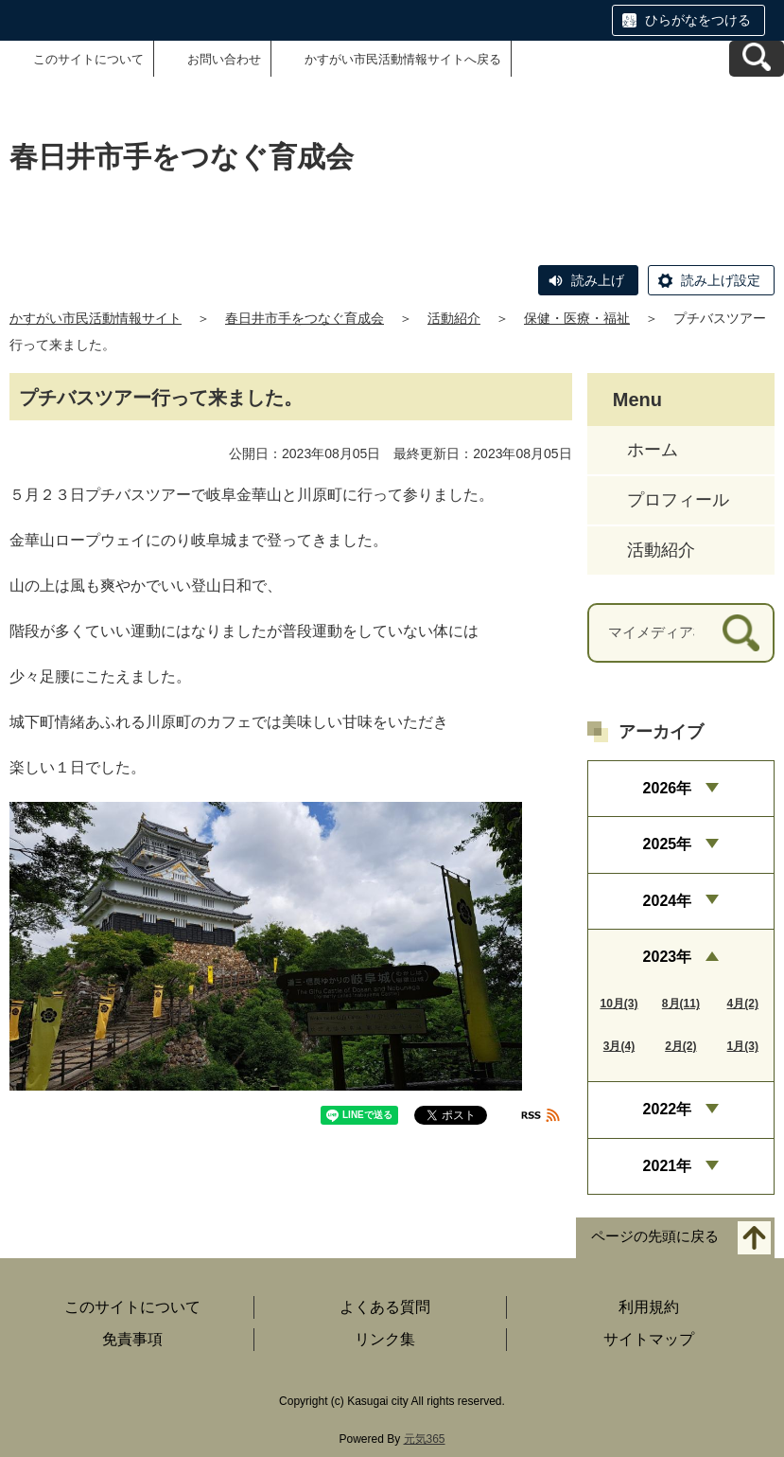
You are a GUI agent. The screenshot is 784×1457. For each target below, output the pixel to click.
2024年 (667, 901)
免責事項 (132, 1339)
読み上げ (597, 280)
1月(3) (742, 1046)
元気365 (424, 1439)
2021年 (667, 1166)
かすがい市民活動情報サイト (95, 318)
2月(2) (680, 1046)
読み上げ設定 (720, 280)
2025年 (667, 844)
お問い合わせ (224, 59)
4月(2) (742, 1003)
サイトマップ (648, 1339)
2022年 (667, 1109)
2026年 (667, 788)
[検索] (741, 633)
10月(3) (618, 1003)
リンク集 (385, 1339)
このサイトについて (88, 59)
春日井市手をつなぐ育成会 (304, 318)
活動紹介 (453, 318)
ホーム (652, 449)
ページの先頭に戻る (655, 1237)
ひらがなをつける (698, 19)
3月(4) (619, 1046)
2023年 (667, 957)
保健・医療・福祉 (577, 318)
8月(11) (681, 1003)
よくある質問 (385, 1307)
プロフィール (678, 499)
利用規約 (648, 1307)
